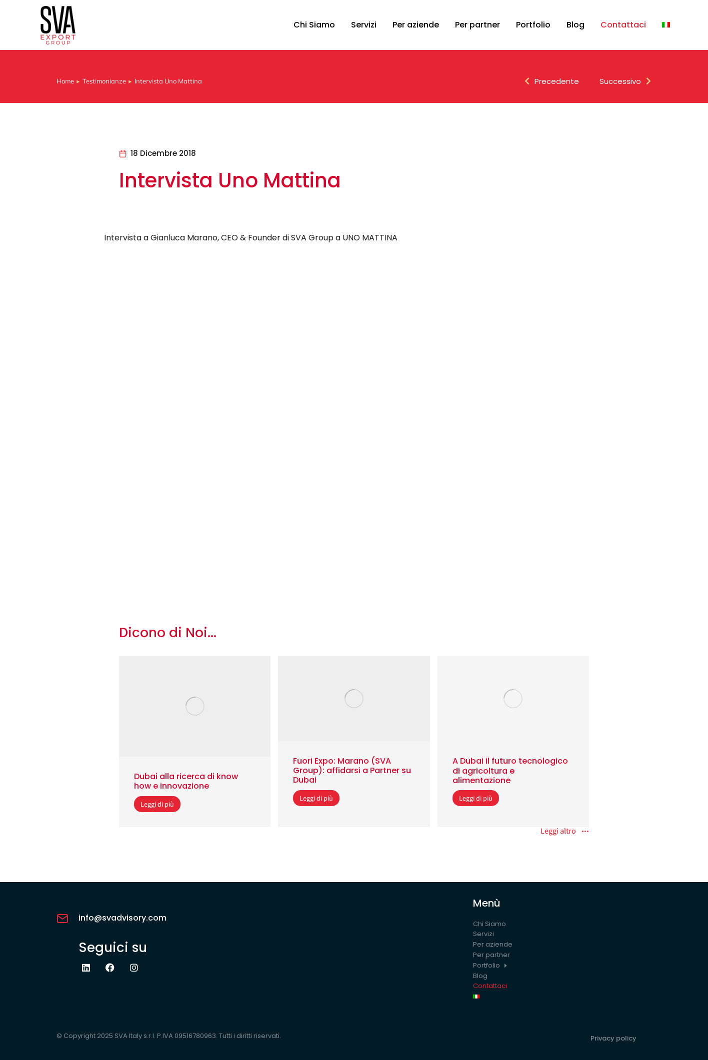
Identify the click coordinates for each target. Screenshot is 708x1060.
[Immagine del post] (194, 706)
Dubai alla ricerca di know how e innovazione (186, 781)
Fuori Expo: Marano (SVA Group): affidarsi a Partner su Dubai (352, 770)
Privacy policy (613, 1038)
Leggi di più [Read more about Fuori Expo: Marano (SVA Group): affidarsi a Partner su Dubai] (316, 798)
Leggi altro (564, 831)
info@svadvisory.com (122, 918)
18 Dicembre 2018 (163, 153)
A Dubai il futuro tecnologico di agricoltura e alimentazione (510, 770)
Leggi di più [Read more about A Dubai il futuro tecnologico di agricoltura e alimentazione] (475, 798)
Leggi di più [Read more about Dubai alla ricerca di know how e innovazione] (157, 804)
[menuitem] (666, 25)
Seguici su (112, 948)
